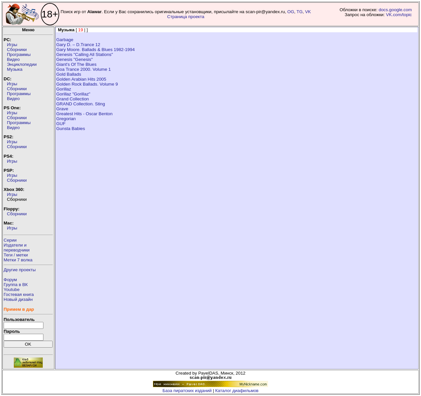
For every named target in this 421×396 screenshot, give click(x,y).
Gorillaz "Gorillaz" (73, 94)
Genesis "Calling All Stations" (84, 54)
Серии (10, 240)
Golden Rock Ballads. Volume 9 (87, 84)
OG (290, 11)
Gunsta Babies (70, 128)
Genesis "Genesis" (74, 59)
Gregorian (66, 118)
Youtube (11, 289)
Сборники (17, 49)
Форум (10, 279)
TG (300, 11)
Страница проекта (185, 16)
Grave (62, 108)
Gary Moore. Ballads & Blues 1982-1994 (95, 49)
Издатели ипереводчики (17, 247)
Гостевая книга (19, 294)
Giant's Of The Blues (76, 64)
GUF (60, 123)
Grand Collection (72, 98)
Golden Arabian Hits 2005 (81, 79)
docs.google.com (395, 9)
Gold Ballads (68, 74)
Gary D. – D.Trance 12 (78, 44)
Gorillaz (63, 89)
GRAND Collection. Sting (80, 103)
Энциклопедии (22, 64)
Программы (19, 54)
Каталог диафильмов (237, 390)
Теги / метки (16, 254)
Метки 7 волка (18, 259)
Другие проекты (20, 269)
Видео (13, 59)
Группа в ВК (16, 284)
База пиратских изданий (186, 390)
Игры (12, 44)
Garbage (64, 39)
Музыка (14, 69)
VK (308, 11)
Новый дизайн (18, 299)
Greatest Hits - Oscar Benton (84, 113)
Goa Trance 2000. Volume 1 (83, 69)
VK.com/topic (399, 14)
